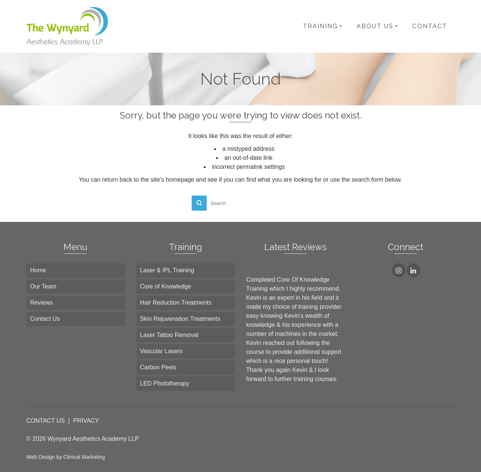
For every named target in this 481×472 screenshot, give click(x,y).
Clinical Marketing (84, 457)
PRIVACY (86, 420)
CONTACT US (45, 420)
